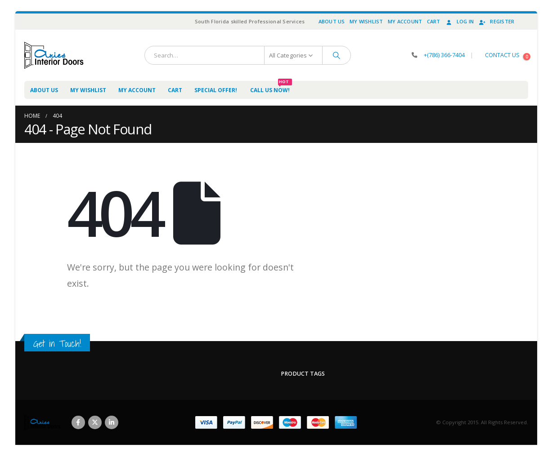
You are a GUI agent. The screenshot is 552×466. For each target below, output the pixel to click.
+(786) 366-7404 (444, 55)
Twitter (95, 422)
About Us (332, 21)
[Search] (336, 55)
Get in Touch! (57, 343)
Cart (433, 21)
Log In (459, 21)
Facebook (78, 422)
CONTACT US (502, 55)
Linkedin (111, 422)
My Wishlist (366, 21)
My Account (405, 21)
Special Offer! (215, 90)
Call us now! (271, 87)
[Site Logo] (54, 55)
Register (496, 21)
